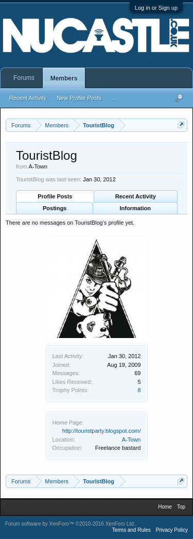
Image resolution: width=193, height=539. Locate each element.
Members (64, 78)
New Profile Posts (79, 98)
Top (181, 507)
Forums (23, 77)
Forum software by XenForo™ (70, 524)
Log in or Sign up (156, 8)
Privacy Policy (172, 530)
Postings (54, 208)
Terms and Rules (131, 530)
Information (135, 208)
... (114, 98)
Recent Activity (135, 196)
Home (165, 507)
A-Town (131, 439)
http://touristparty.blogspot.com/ (101, 431)
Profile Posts (55, 196)
